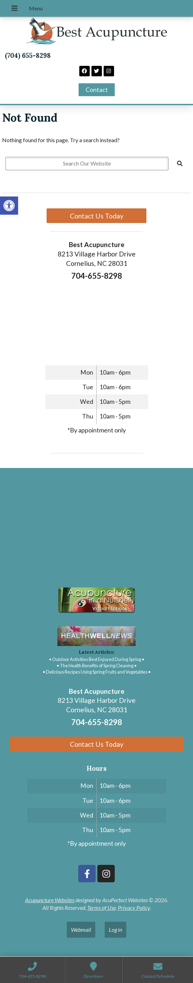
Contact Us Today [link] (96, 216)
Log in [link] (115, 929)
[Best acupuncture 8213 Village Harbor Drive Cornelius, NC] (96, 526)
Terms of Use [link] (101, 907)
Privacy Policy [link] (134, 907)
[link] (9, 206)
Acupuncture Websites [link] (49, 900)
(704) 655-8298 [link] (28, 55)
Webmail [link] (81, 929)
